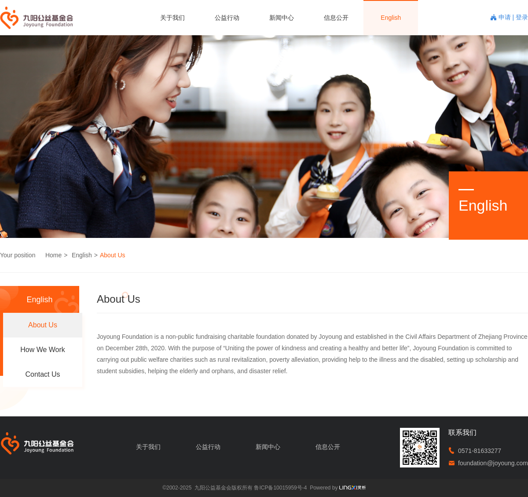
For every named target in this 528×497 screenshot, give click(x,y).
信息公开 (336, 17)
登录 (522, 17)
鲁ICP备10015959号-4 (280, 488)
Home (53, 255)
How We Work (42, 349)
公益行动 (227, 17)
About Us (112, 255)
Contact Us (42, 374)
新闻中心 (281, 17)
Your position (17, 255)
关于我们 (172, 17)
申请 (506, 17)
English (391, 17)
